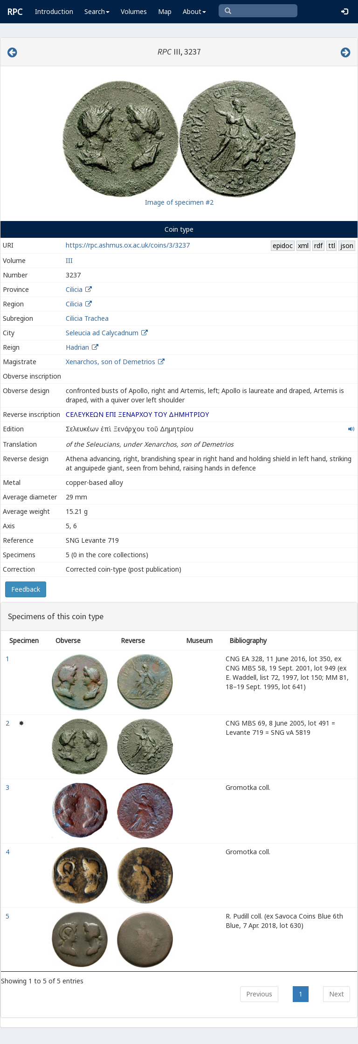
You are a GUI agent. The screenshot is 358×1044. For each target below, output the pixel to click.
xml (303, 245)
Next (336, 993)
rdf (318, 245)
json (346, 245)
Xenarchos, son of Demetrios (111, 361)
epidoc (283, 245)
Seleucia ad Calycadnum (102, 332)
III (69, 260)
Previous (259, 993)
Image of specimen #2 (179, 202)
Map (165, 11)
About (194, 11)
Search (97, 11)
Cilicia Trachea (87, 318)
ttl (331, 245)
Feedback (25, 589)
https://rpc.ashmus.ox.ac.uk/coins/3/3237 (128, 245)
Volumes (134, 11)
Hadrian (77, 347)
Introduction (54, 11)
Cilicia (74, 289)
